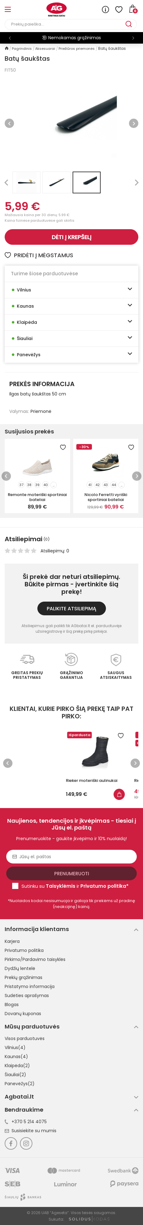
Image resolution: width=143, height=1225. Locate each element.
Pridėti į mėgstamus (39, 255)
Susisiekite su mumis (30, 1131)
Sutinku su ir (75, 886)
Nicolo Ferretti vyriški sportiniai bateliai (105, 497)
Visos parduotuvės (25, 1038)
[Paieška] (65, 24)
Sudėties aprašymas (27, 995)
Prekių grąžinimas (23, 977)
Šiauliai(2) (15, 1074)
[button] (133, 38)
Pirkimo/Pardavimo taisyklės (35, 959)
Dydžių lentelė (20, 968)
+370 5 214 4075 (26, 1122)
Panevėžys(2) (20, 1084)
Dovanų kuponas (23, 1013)
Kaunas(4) (16, 1056)
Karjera (12, 941)
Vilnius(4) (15, 1047)
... (54, 485)
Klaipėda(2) (17, 1065)
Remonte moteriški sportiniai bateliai (37, 497)
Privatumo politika (24, 950)
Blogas (12, 1004)
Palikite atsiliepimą (71, 608)
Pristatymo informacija (30, 986)
